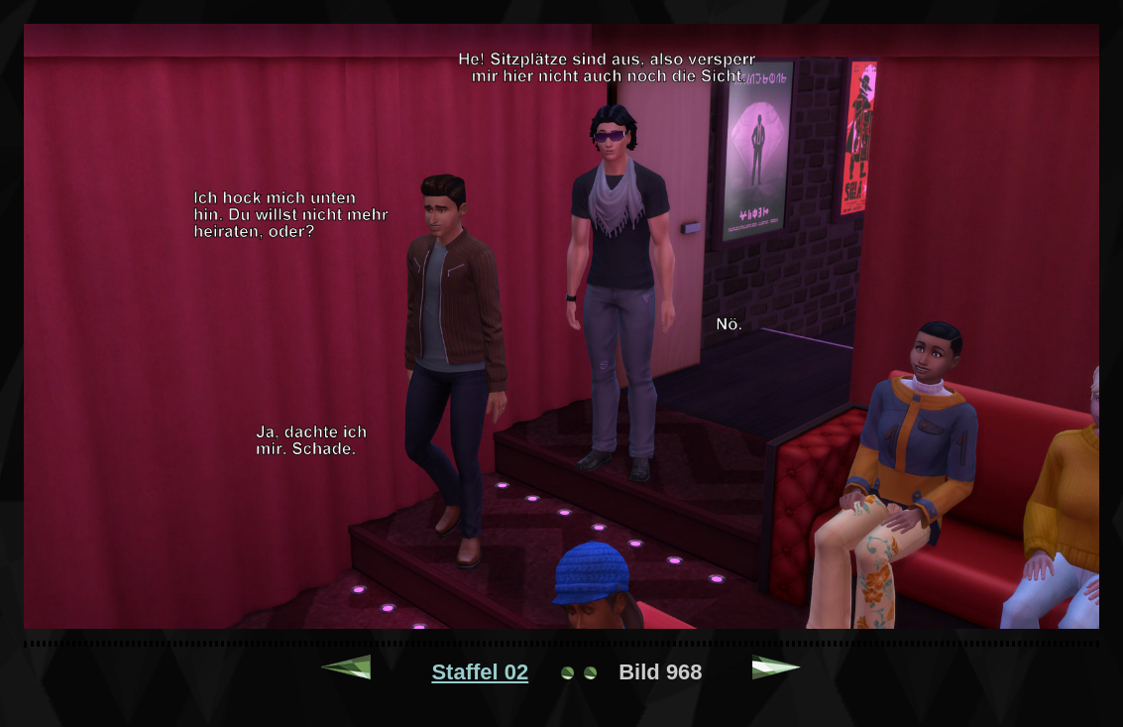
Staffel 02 (479, 672)
